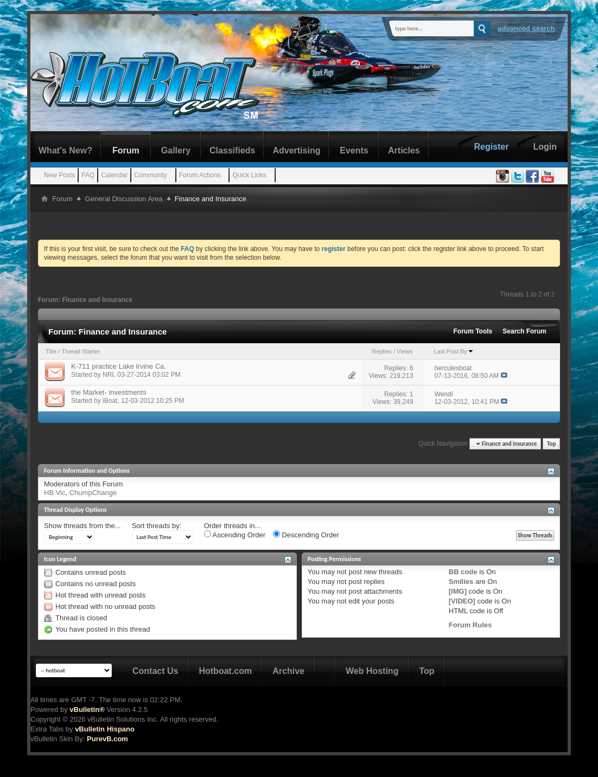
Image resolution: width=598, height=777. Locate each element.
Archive (288, 671)
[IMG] (458, 591)
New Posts (59, 175)
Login (545, 146)
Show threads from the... (82, 526)
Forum (125, 150)
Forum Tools (473, 331)
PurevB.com (107, 739)
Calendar (114, 175)
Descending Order (306, 534)
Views (404, 351)
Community (150, 175)
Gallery (175, 150)
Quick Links (249, 175)
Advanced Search (526, 28)
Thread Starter (80, 351)
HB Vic (55, 493)
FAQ (87, 175)
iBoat (110, 400)
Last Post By (454, 351)
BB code (463, 572)
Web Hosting (372, 671)
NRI (108, 374)
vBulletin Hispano (105, 729)
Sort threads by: (157, 526)
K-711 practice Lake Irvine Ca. (118, 366)
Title (51, 351)
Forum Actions (200, 175)
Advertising (296, 150)
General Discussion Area (124, 199)
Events (354, 150)
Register (491, 146)
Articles (404, 150)
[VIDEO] (462, 601)
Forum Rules (470, 625)
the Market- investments (109, 392)
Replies (382, 351)
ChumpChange (93, 493)
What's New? (65, 150)
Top (551, 443)
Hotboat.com (225, 671)
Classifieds (232, 150)
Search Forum (524, 331)
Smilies (461, 581)
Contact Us (155, 671)
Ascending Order (234, 534)
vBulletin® (86, 709)
